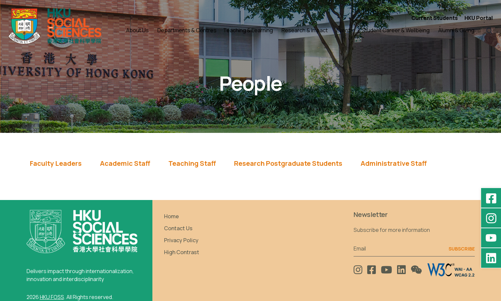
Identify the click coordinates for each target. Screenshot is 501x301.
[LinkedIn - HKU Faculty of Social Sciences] (491, 258)
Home (171, 216)
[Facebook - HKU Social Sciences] (491, 198)
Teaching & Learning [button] (248, 30)
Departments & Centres (186, 30)
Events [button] (344, 30)
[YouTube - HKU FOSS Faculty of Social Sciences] (491, 238)
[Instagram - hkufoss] (491, 218)
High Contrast (181, 252)
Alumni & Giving (456, 30)
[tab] (56, 165)
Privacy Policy (181, 240)
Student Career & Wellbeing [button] (396, 30)
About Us (137, 30)
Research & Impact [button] (305, 30)
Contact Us (178, 228)
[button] (489, 30)
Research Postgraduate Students (288, 163)
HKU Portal (478, 18)
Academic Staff (125, 163)
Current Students (434, 18)
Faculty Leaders (56, 163)
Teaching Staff (192, 163)
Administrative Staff (394, 163)
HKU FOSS (52, 297)
